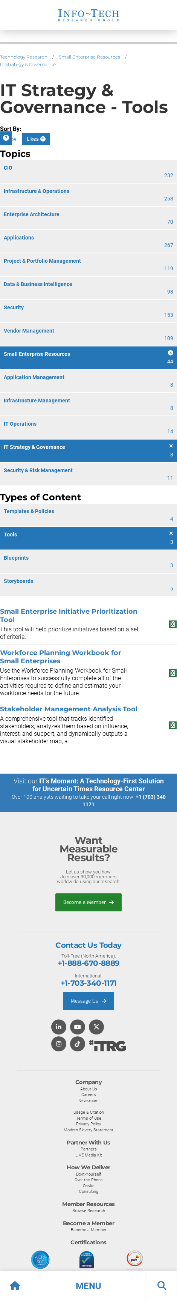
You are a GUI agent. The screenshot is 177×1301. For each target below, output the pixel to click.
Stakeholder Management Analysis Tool (68, 709)
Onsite (89, 1185)
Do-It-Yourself (88, 1174)
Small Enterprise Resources (89, 57)
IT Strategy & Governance (28, 64)
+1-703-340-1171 (89, 983)
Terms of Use (88, 1118)
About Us (88, 1089)
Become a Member (88, 902)
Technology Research (23, 57)
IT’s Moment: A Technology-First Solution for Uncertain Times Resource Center (98, 785)
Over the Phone (89, 1179)
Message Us (88, 1001)
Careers (88, 1094)
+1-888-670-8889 (89, 963)
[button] (88, 1286)
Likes (36, 139)
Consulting (88, 1191)
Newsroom (88, 1100)
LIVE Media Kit (88, 1155)
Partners (89, 1149)
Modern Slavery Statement (88, 1129)
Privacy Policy (88, 1123)
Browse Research (88, 1210)
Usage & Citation (88, 1112)
